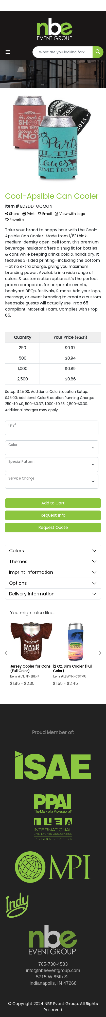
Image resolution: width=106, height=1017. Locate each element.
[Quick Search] (62, 52)
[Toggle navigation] (8, 52)
